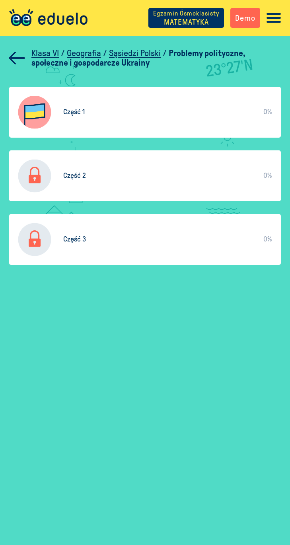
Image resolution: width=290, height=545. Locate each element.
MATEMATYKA (186, 18)
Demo (245, 18)
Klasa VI (45, 53)
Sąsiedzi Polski (135, 53)
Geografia (84, 53)
